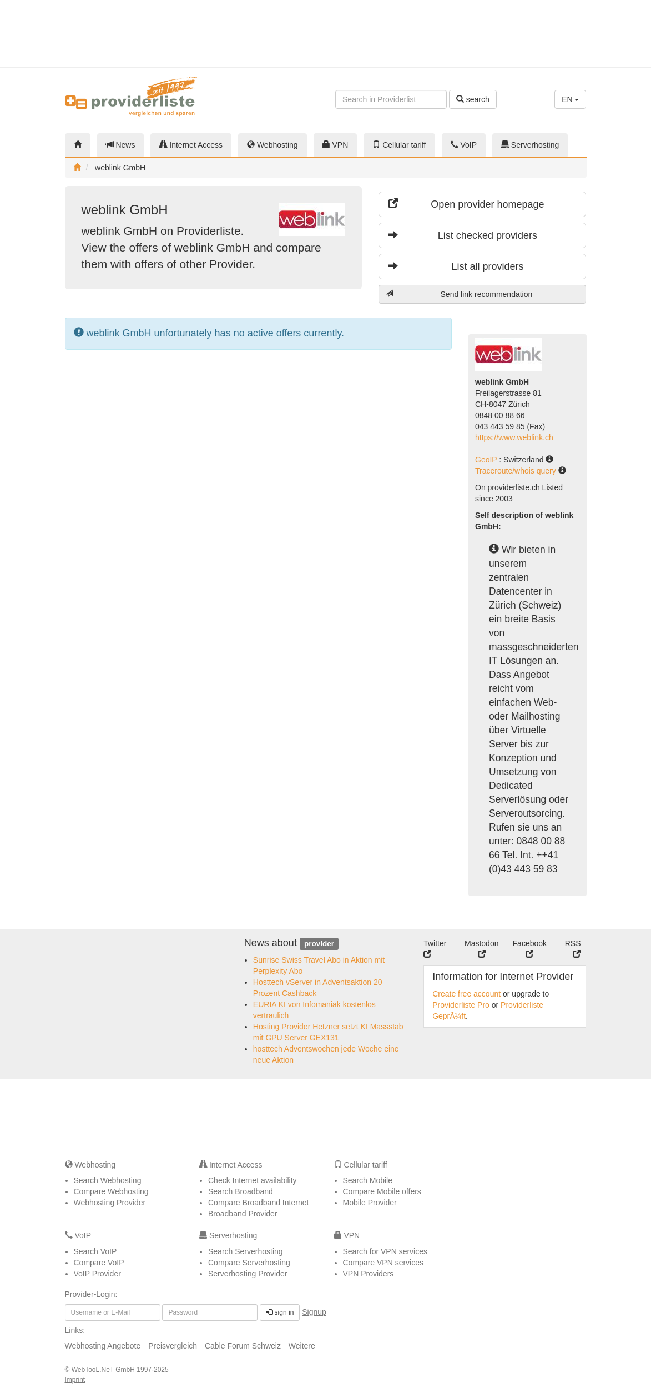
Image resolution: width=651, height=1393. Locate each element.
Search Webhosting (108, 1180)
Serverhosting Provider (247, 1273)
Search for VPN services (385, 1251)
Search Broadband (240, 1191)
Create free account (466, 993)
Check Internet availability (252, 1180)
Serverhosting (530, 144)
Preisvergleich (172, 1345)
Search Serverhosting (245, 1251)
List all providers (455, 266)
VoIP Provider (97, 1273)
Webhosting (272, 144)
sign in (280, 1312)
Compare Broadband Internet (258, 1202)
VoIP (464, 144)
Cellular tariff (399, 144)
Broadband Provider (242, 1213)
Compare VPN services (383, 1262)
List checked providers (462, 235)
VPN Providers (368, 1273)
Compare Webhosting (111, 1191)
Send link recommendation (459, 294)
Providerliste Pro (460, 1004)
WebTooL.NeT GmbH (104, 1370)
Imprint (75, 1380)
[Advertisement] (550, 33)
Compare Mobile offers (382, 1191)
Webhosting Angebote (103, 1345)
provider (319, 943)
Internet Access (191, 144)
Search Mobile (368, 1180)
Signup (314, 1311)
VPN (335, 144)
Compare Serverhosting (249, 1262)
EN (570, 99)
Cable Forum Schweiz (243, 1345)
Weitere (302, 1345)
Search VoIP (95, 1251)
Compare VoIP (99, 1262)
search (472, 99)
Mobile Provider (370, 1202)
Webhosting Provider (110, 1202)
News (120, 144)
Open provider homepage (466, 204)
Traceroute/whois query (516, 470)
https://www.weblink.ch (514, 437)
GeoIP (487, 459)
